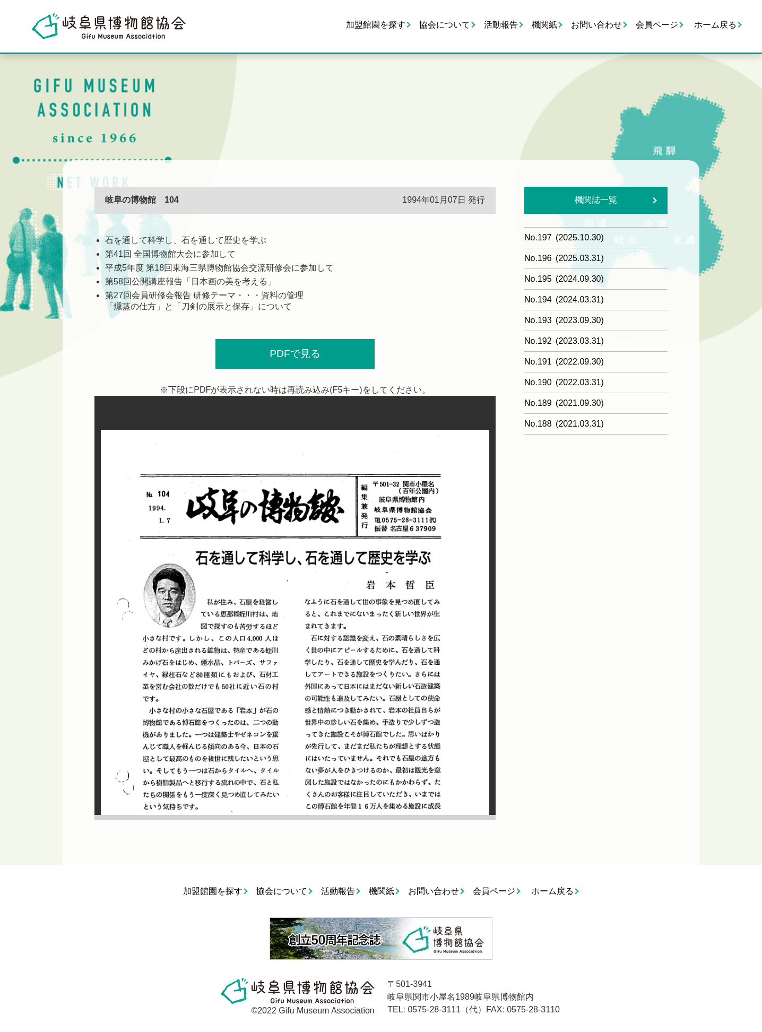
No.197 (564, 237)
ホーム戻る (715, 24)
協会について (444, 24)
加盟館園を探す (375, 24)
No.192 (564, 340)
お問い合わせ (596, 24)
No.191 (564, 361)
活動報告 (501, 24)
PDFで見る (295, 353)
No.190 (564, 382)
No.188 (564, 423)
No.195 (564, 278)
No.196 (564, 258)
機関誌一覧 (596, 199)
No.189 (564, 402)
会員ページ (657, 24)
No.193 (564, 320)
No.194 (564, 299)
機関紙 (544, 24)
